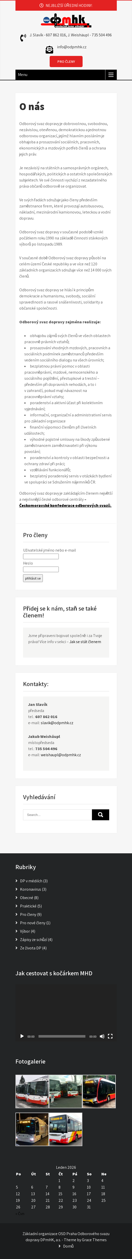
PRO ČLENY (66, 61)
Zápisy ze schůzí (33, 939)
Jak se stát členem (85, 641)
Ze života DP (30, 948)
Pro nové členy (32, 923)
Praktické (28, 906)
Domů (68, 1246)
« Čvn (19, 1213)
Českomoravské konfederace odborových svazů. (65, 505)
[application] (66, 1012)
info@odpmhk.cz (71, 47)
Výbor (25, 931)
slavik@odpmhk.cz (57, 722)
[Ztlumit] (102, 1036)
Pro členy (28, 914)
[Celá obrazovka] (110, 1036)
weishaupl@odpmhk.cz (61, 754)
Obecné (26, 897)
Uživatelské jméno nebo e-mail (49, 550)
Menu (22, 74)
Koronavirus (30, 889)
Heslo (28, 563)
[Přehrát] (22, 1036)
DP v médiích (31, 881)
